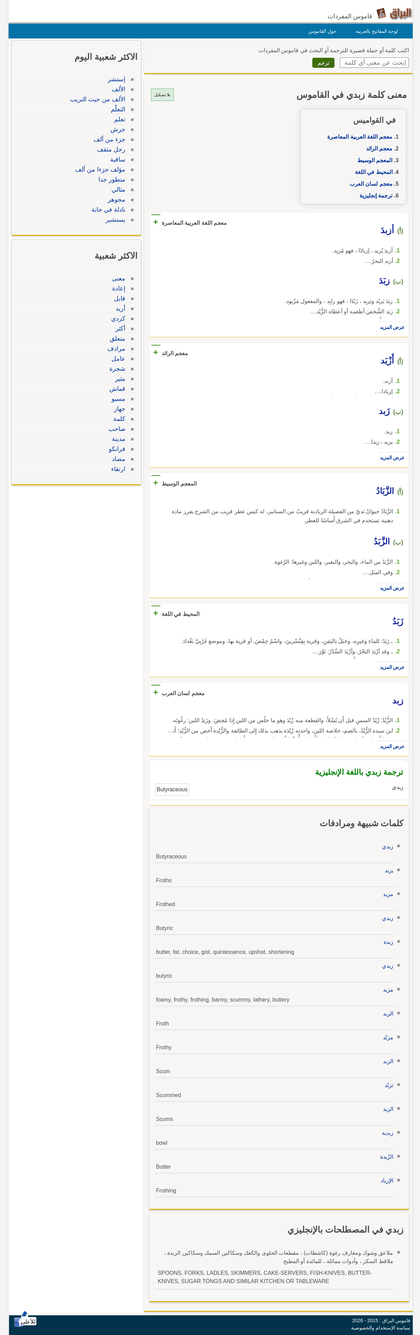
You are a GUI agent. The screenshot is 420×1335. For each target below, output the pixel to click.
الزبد (386, 1013)
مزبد (386, 894)
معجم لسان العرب (369, 184)
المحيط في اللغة (372, 172)
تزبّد (387, 1085)
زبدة (387, 942)
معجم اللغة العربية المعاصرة (358, 137)
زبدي (386, 846)
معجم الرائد (377, 148)
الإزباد (385, 1181)
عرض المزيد (390, 327)
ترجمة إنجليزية (374, 196)
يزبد (387, 870)
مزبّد (386, 1037)
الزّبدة (385, 1157)
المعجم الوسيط (373, 160)
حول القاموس (321, 31)
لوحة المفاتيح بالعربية (375, 31)
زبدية (386, 1133)
